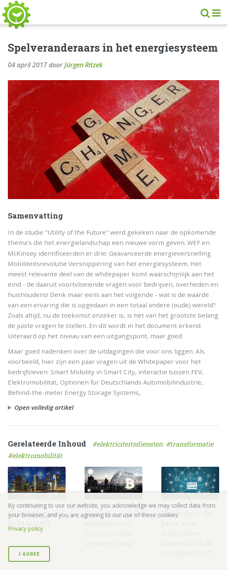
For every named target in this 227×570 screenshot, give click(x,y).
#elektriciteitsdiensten (129, 443)
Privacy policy (25, 528)
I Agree (29, 554)
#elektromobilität (36, 455)
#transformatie (190, 443)
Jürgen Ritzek (83, 64)
